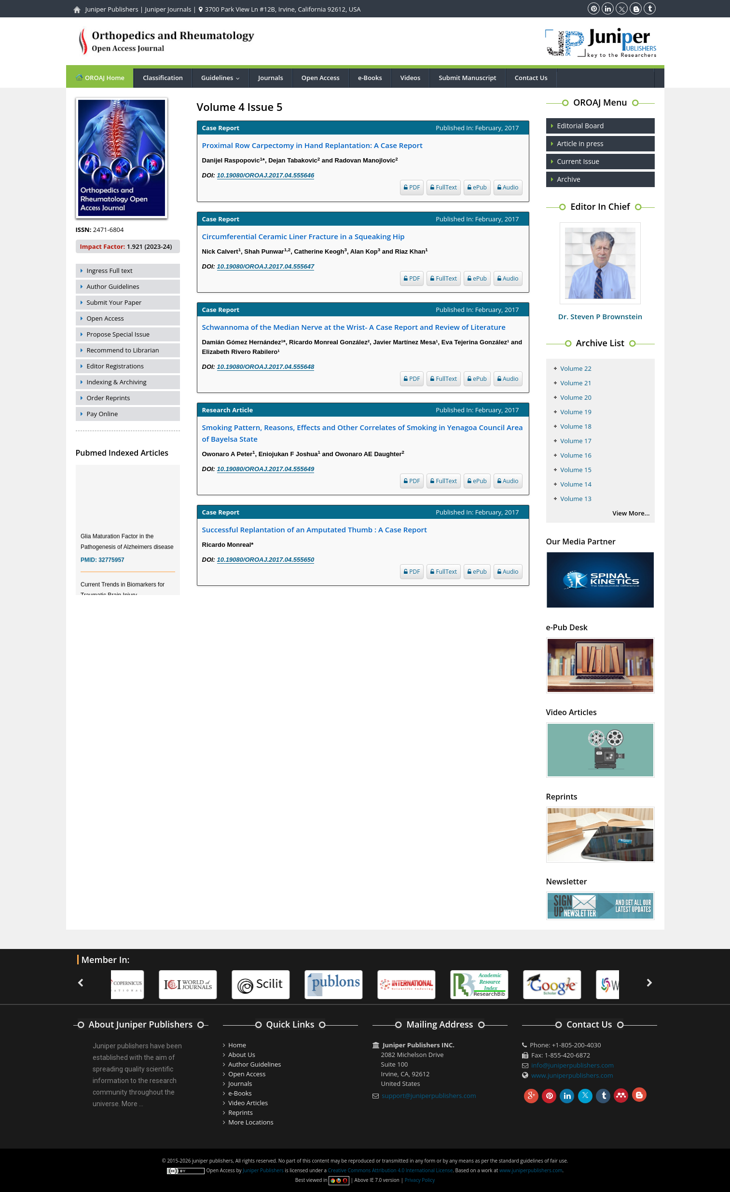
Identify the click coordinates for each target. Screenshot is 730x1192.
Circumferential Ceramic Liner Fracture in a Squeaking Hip (303, 236)
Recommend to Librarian (123, 350)
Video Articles (248, 1102)
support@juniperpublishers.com (429, 1095)
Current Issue (578, 161)
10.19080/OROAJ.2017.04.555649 (266, 469)
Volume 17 (576, 440)
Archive (568, 179)
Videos (410, 77)
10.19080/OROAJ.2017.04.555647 (266, 266)
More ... (132, 1104)
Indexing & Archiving (117, 382)
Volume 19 (576, 411)
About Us (241, 1054)
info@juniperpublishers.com (572, 1065)
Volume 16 (576, 455)
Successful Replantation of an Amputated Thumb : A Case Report (314, 529)
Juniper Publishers (111, 9)
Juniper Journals (168, 9)
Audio (508, 187)
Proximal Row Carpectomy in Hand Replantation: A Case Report (312, 145)
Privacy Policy (420, 1180)
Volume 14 (576, 484)
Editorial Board (580, 125)
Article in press (580, 143)
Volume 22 (576, 368)
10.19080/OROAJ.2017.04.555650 (266, 559)
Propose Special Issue (118, 334)
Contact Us (531, 77)
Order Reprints (108, 397)
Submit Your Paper (114, 302)
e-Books (370, 77)
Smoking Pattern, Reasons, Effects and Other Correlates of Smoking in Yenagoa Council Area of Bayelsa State (362, 433)
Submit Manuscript (467, 77)
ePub (477, 187)
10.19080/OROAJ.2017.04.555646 (266, 175)
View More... (631, 513)
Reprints (240, 1112)
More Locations (250, 1122)
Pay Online (102, 413)
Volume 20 (576, 397)
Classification (163, 77)
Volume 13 (576, 498)
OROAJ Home (100, 77)
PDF (412, 187)
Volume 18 (576, 426)
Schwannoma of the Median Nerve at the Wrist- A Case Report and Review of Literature (354, 327)
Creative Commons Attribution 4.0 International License (390, 1170)
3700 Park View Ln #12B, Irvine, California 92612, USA (279, 9)
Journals (270, 77)
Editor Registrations (115, 366)
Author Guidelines (113, 286)
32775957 (111, 564)
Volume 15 (576, 469)
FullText (443, 187)
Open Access (321, 77)
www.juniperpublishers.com (572, 1075)
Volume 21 (576, 383)
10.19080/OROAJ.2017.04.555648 (266, 366)
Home (237, 1045)
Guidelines (222, 77)
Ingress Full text (110, 270)
